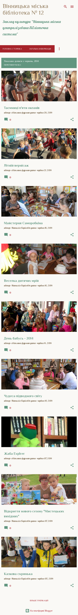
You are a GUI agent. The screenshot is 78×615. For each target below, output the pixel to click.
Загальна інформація (40, 49)
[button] (72, 119)
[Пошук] (65, 7)
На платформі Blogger (39, 610)
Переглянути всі (12, 65)
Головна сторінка (12, 49)
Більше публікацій (39, 600)
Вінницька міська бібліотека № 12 (25, 9)
